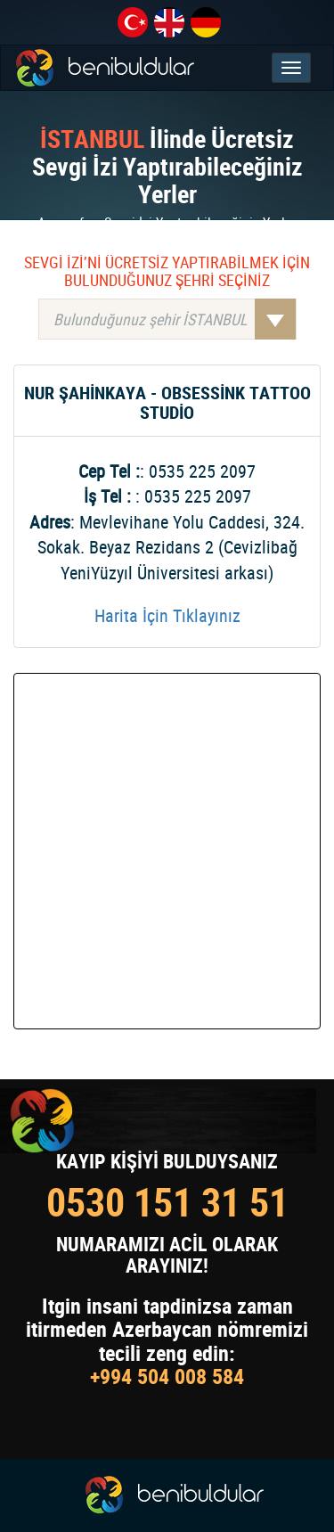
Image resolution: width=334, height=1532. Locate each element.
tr (133, 22)
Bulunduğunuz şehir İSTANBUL (174, 319)
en (169, 22)
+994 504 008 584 (167, 1376)
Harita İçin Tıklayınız (167, 615)
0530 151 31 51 (167, 1202)
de (206, 22)
